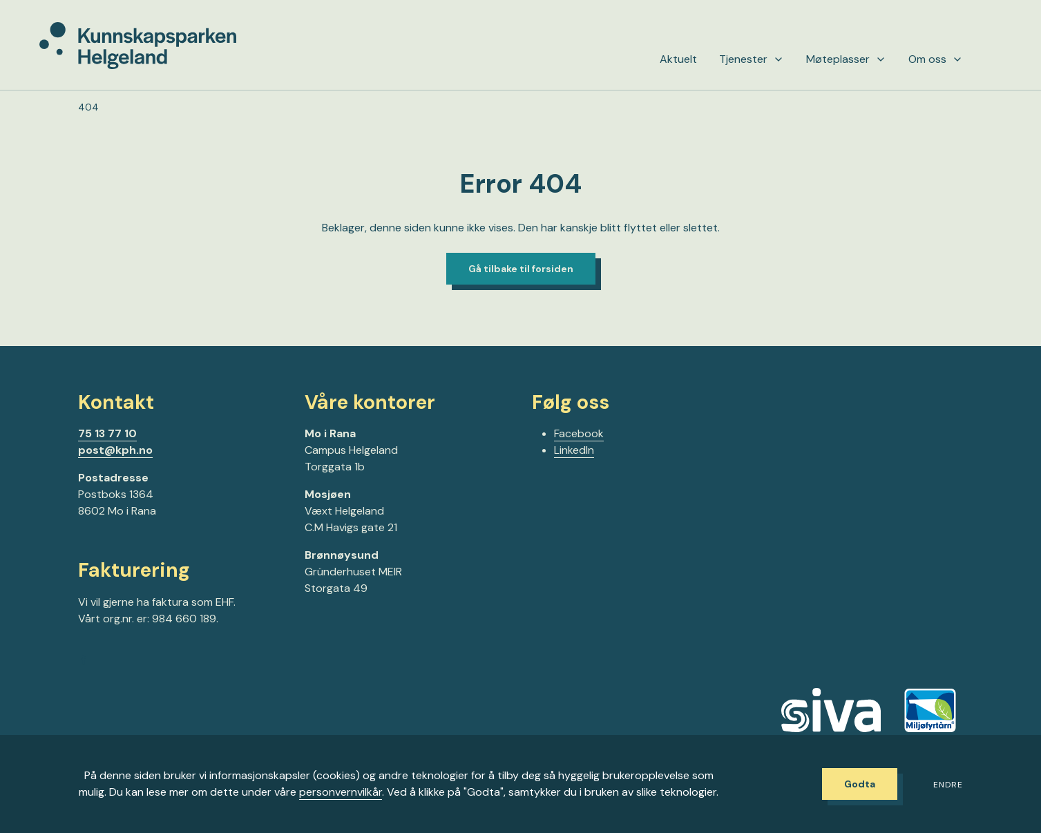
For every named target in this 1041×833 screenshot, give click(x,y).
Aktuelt (678, 59)
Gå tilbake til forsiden (520, 268)
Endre (948, 784)
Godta (859, 784)
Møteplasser (846, 59)
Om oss (935, 59)
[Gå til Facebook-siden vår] (83, 662)
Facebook (579, 433)
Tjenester (751, 59)
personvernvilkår (340, 792)
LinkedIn (574, 450)
